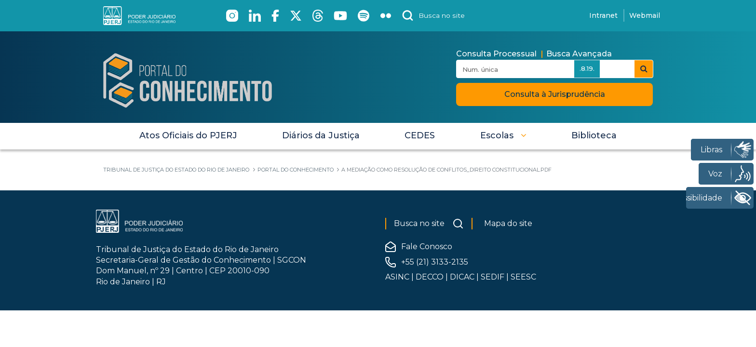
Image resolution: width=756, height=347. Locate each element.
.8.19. (587, 68)
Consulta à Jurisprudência (554, 94)
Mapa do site (508, 223)
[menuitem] (188, 135)
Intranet (603, 15)
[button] (503, 135)
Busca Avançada (579, 53)
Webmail (644, 15)
